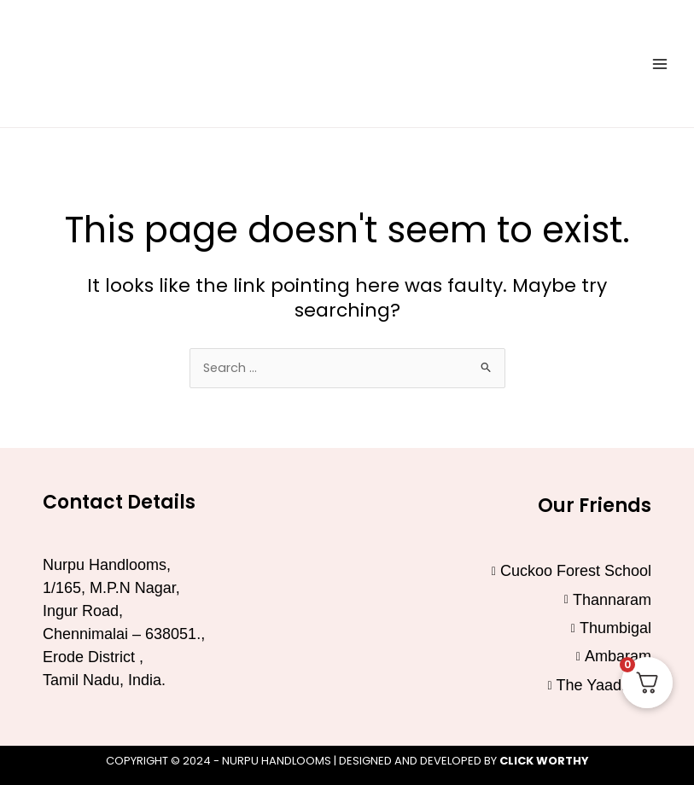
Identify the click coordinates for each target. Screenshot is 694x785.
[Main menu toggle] (660, 63)
